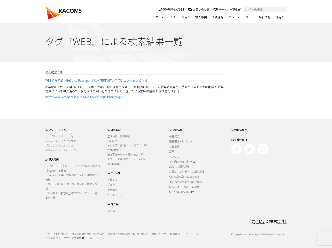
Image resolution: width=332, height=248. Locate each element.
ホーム (160, 17)
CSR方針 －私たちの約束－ (185, 187)
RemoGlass (114, 163)
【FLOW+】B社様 (55, 170)
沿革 (171, 151)
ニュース (234, 17)
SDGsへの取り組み (181, 192)
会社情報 (265, 17)
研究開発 (218, 17)
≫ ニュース (113, 173)
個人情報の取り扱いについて (87, 234)
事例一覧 (50, 198)
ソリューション (179, 17)
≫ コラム (112, 204)
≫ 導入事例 (52, 159)
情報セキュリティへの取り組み (187, 171)
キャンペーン (114, 195)
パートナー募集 (227, 9)
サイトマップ (190, 234)
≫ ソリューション (55, 130)
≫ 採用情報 (239, 130)
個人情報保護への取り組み (184, 177)
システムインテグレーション (61, 150)
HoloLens (113, 141)
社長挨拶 (174, 146)
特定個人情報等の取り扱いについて (128, 234)
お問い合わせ (198, 9)
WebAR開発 (114, 150)
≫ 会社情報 (176, 130)
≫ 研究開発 (114, 130)
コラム (249, 17)
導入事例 (201, 17)
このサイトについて (56, 234)
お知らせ (112, 180)
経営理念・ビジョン (180, 141)
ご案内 (111, 185)
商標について (159, 234)
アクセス (174, 157)
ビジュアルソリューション (60, 145)
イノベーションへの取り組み (185, 182)
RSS (90, 238)
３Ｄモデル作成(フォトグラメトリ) (127, 145)
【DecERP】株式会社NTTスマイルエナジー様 (71, 193)
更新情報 (112, 190)
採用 (279, 17)
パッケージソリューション (60, 141)
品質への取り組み (179, 166)
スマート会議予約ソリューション (126, 159)
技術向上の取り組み (182, 162)
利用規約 (175, 234)
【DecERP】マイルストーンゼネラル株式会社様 (72, 166)
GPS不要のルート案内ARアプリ (125, 154)
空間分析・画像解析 (118, 136)
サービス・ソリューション (60, 136)
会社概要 (174, 136)
